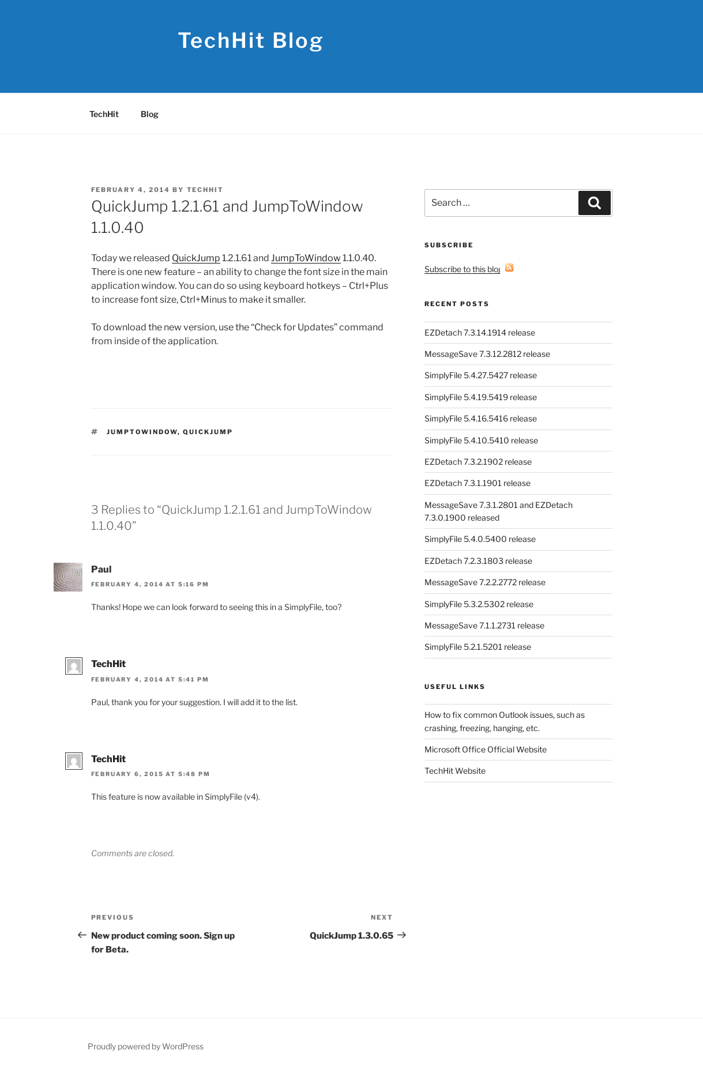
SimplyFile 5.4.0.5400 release (480, 539)
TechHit (104, 114)
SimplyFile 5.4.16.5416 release (480, 418)
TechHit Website (455, 770)
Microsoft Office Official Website (485, 749)
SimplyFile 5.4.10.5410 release (481, 440)
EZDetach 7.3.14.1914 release (479, 332)
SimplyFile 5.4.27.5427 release (480, 375)
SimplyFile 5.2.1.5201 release (477, 647)
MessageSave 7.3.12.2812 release (487, 354)
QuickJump (196, 258)
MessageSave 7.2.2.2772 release (485, 582)
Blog (150, 114)
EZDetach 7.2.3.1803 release (478, 561)
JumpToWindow (306, 258)
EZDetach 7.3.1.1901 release (477, 483)
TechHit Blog (251, 40)
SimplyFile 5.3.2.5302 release (478, 604)
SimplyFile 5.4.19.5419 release (480, 397)
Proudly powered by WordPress (146, 1046)
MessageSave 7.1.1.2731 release (484, 625)
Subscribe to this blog (469, 269)
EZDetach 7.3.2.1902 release (478, 461)
